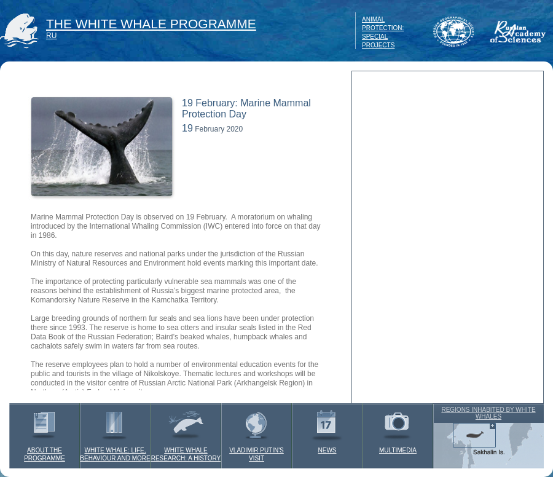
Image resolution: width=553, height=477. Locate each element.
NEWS (327, 428)
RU (51, 35)
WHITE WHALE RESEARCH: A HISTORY (186, 432)
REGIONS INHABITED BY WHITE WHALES (488, 413)
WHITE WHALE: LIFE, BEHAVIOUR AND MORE (115, 432)
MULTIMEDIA (398, 428)
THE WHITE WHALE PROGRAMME (151, 24)
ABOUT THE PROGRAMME (45, 432)
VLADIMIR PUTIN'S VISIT (256, 432)
